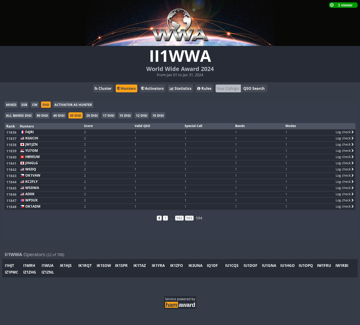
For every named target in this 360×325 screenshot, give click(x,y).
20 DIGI (92, 115)
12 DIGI (141, 115)
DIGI (45, 104)
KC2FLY (31, 181)
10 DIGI (158, 115)
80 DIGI (42, 115)
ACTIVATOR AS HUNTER (73, 104)
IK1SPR (121, 265)
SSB (24, 104)
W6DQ (30, 169)
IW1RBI (341, 265)
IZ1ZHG (29, 272)
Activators (152, 88)
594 (199, 218)
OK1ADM (32, 206)
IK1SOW (104, 265)
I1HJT (9, 265)
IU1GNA (269, 265)
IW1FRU (324, 265)
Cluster (103, 88)
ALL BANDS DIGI (19, 115)
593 (189, 218)
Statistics (180, 88)
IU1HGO (287, 265)
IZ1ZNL (48, 272)
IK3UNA (195, 265)
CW (34, 104)
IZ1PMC (11, 272)
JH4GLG (31, 163)
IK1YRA (158, 265)
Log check (345, 132)
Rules (204, 88)
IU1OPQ (306, 265)
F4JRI (29, 132)
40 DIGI (59, 115)
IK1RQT (85, 265)
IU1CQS (232, 265)
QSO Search (254, 88)
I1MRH (29, 265)
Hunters (126, 88)
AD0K (29, 194)
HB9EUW (32, 156)
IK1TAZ (139, 265)
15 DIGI (125, 115)
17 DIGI (108, 115)
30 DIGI (75, 115)
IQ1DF (212, 265)
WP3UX (31, 200)
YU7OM (31, 150)
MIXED (11, 104)
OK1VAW (32, 175)
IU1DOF (250, 265)
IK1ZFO (176, 265)
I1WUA (47, 265)
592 (179, 218)
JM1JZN (31, 144)
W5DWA (32, 187)
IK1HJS (66, 265)
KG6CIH (31, 138)
